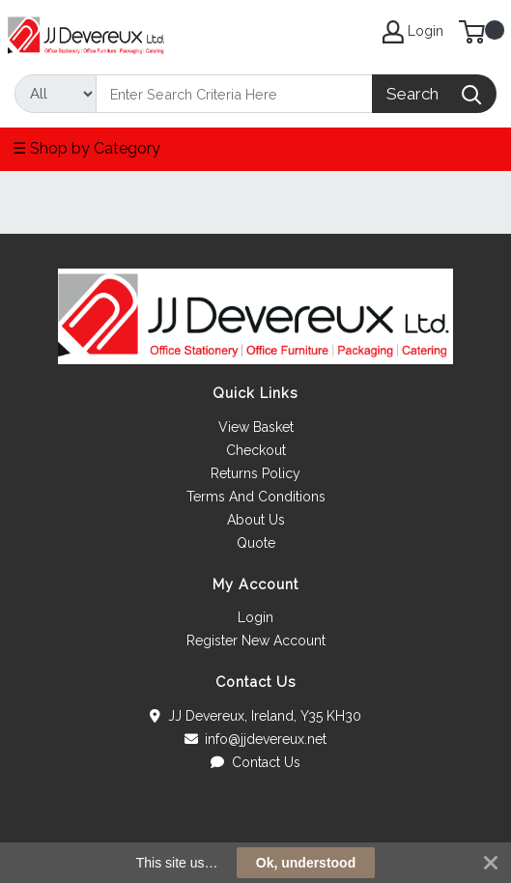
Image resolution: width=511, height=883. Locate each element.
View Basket (256, 427)
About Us (256, 519)
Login (255, 617)
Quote (256, 543)
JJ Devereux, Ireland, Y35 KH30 (255, 716)
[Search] (234, 93)
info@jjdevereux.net (256, 739)
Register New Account (256, 640)
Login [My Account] (413, 31)
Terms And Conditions (256, 496)
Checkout (256, 450)
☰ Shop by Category (86, 148)
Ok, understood (305, 862)
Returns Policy (255, 473)
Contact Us (255, 762)
